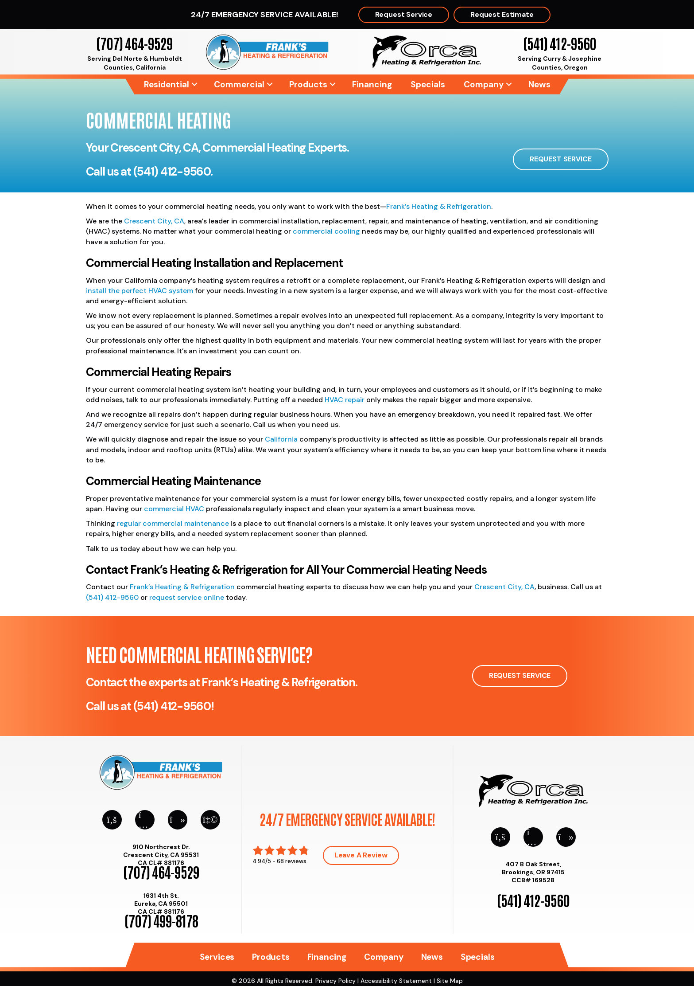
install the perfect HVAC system (139, 290)
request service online (186, 597)
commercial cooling (326, 231)
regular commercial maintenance (173, 523)
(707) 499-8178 (161, 920)
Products (308, 84)
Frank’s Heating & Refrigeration (438, 206)
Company (484, 84)
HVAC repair (344, 399)
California (281, 439)
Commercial (239, 84)
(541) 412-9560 (559, 43)
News (539, 84)
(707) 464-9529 (134, 43)
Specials (428, 84)
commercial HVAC (174, 508)
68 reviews (291, 861)
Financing (372, 84)
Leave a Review (361, 855)
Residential (166, 84)
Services (217, 957)
